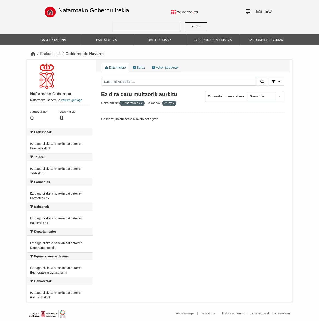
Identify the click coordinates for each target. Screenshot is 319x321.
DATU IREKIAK (158, 40)
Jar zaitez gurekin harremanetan (270, 313)
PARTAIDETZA (106, 40)
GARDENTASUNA (53, 40)
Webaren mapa (185, 313)
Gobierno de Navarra (84, 54)
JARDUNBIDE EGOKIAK (266, 40)
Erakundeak (50, 54)
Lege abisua (208, 313)
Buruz (139, 67)
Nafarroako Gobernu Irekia (93, 10)
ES (259, 11)
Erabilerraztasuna (233, 313)
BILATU (196, 26)
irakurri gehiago (71, 100)
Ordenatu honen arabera (226, 96)
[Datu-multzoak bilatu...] (179, 82)
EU (268, 11)
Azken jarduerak (165, 67)
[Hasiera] (33, 54)
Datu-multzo (115, 67)
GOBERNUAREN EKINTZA (213, 40)
